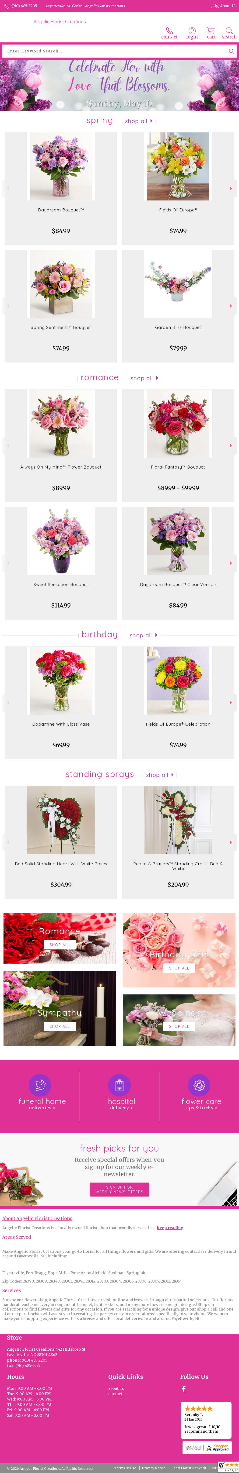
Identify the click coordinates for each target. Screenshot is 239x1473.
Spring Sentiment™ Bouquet (61, 327)
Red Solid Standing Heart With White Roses (61, 863)
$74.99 (178, 231)
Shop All (136, 120)
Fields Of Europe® (178, 210)
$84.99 (61, 231)
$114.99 (61, 605)
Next (232, 188)
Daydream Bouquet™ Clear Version (178, 584)
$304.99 (61, 884)
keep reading (170, 1227)
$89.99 (61, 488)
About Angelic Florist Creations (37, 1218)
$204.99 (178, 884)
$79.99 (178, 348)
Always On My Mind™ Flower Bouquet (61, 467)
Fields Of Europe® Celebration (178, 724)
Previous (7, 188)
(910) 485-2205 (24, 5)
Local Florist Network (188, 1468)
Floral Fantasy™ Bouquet (178, 467)
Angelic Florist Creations (60, 21)
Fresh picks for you (119, 1160)
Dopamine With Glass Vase (61, 724)
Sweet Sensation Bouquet (61, 584)
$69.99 (61, 745)
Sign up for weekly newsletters (119, 1189)
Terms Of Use (125, 1468)
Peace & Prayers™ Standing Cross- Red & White (178, 866)
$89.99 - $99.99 (178, 488)
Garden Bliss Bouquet (178, 327)
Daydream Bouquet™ (61, 210)
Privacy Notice (153, 1468)
